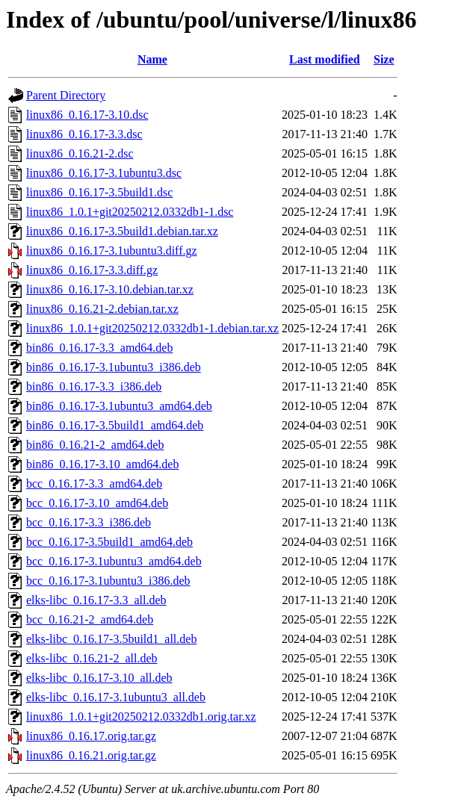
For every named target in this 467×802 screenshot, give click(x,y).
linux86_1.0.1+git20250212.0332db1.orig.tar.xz (141, 716)
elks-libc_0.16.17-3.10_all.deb (99, 677)
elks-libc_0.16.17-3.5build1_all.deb (111, 638)
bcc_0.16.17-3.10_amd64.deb (97, 503)
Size (384, 59)
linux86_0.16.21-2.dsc (80, 153)
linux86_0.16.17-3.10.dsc (87, 114)
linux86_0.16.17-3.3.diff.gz (92, 270)
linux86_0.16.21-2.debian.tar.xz (102, 308)
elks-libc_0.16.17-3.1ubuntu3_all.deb (115, 697)
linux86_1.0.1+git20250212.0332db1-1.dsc (129, 211)
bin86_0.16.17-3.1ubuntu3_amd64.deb (119, 406)
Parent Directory (65, 95)
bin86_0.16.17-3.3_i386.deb (93, 386)
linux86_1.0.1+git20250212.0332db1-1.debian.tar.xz (152, 328)
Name (152, 59)
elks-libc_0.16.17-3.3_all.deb (96, 600)
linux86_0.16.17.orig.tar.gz (91, 736)
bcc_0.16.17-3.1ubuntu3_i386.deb (108, 580)
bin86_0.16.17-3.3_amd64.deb (99, 347)
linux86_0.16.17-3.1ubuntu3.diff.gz (111, 250)
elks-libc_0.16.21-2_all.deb (92, 658)
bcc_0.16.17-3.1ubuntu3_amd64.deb (114, 561)
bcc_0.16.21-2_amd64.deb (89, 619)
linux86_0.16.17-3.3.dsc (84, 134)
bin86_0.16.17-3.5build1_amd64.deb (114, 425)
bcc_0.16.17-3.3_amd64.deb (94, 483)
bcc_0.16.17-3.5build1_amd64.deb (109, 541)
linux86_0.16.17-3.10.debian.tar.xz (110, 289)
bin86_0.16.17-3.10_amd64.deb (102, 464)
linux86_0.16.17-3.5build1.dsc (99, 192)
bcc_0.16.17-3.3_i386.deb (88, 522)
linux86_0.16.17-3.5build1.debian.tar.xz (122, 231)
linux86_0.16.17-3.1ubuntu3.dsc (104, 173)
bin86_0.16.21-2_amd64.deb (95, 444)
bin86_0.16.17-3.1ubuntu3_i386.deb (113, 367)
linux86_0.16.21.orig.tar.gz (91, 755)
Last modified (324, 59)
